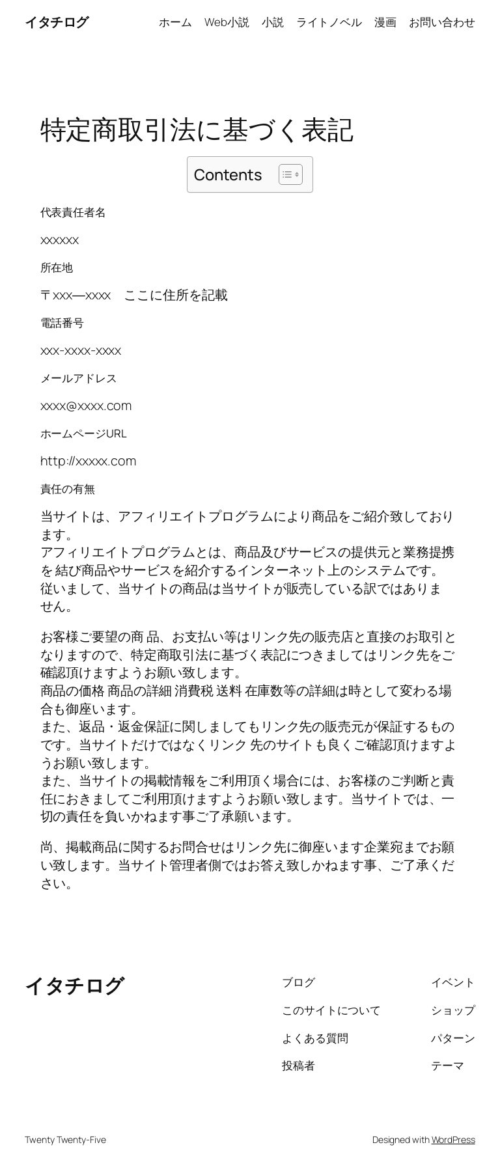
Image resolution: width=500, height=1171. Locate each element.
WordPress (453, 1139)
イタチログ (57, 22)
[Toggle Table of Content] (284, 174)
